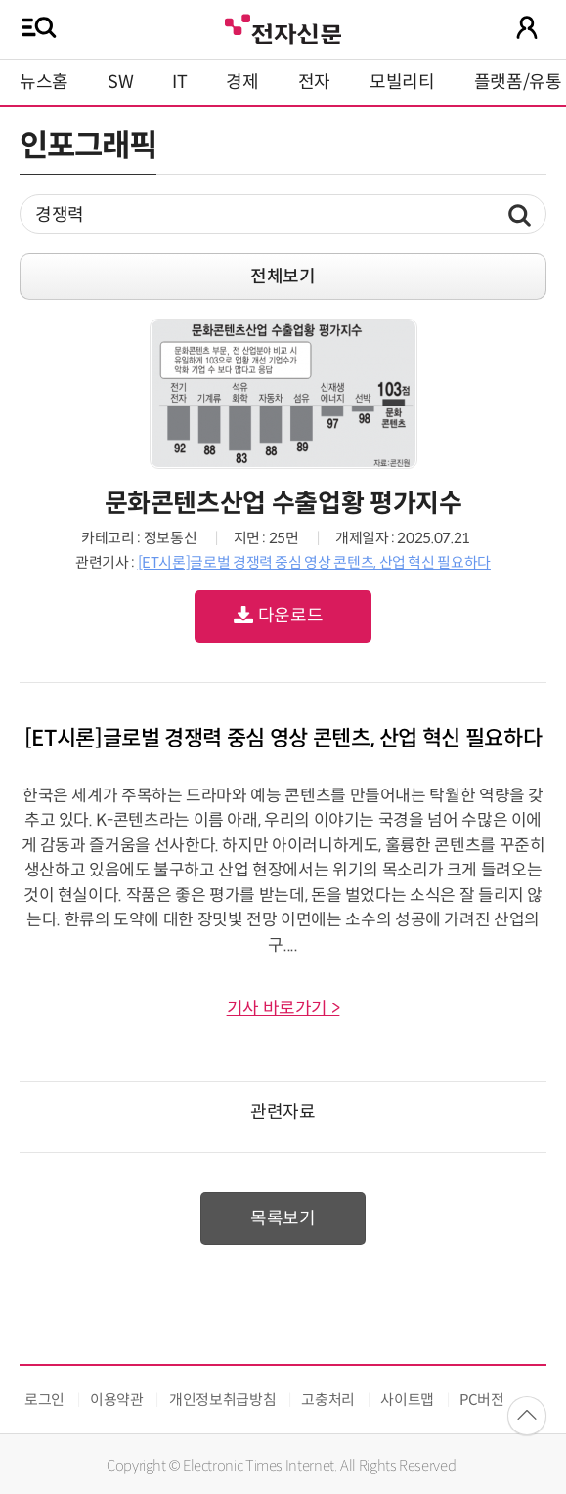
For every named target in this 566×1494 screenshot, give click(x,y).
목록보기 (283, 1218)
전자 (314, 82)
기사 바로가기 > (283, 1008)
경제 (242, 82)
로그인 (44, 1399)
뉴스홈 (44, 82)
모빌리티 (402, 82)
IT (179, 82)
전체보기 (283, 276)
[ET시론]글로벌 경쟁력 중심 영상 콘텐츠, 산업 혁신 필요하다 (314, 562)
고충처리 (328, 1399)
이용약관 (117, 1399)
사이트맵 (407, 1399)
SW (120, 82)
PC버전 (481, 1399)
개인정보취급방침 (222, 1399)
